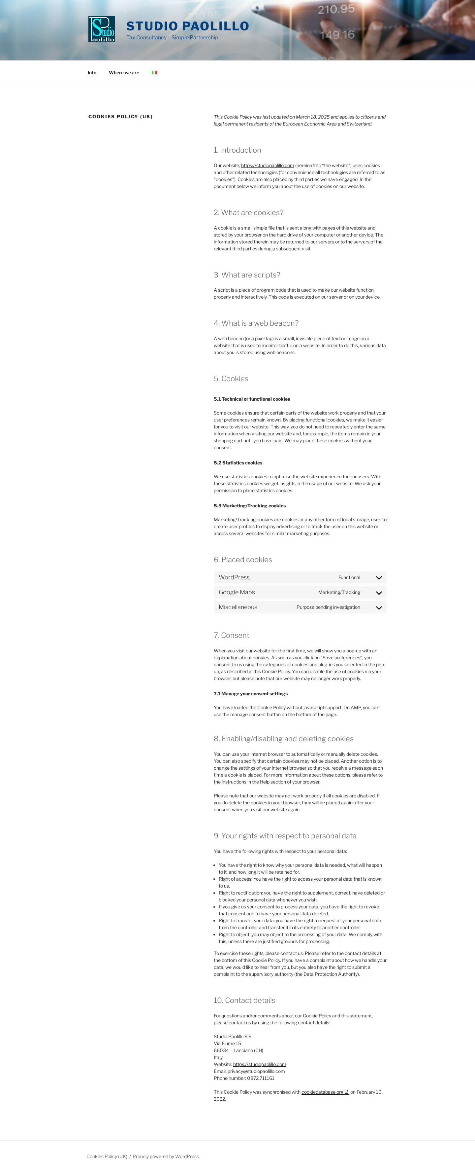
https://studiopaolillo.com (267, 165)
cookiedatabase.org (322, 1092)
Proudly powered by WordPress (166, 1156)
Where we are (124, 72)
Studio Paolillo (188, 26)
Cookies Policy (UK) (106, 1156)
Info (92, 72)
